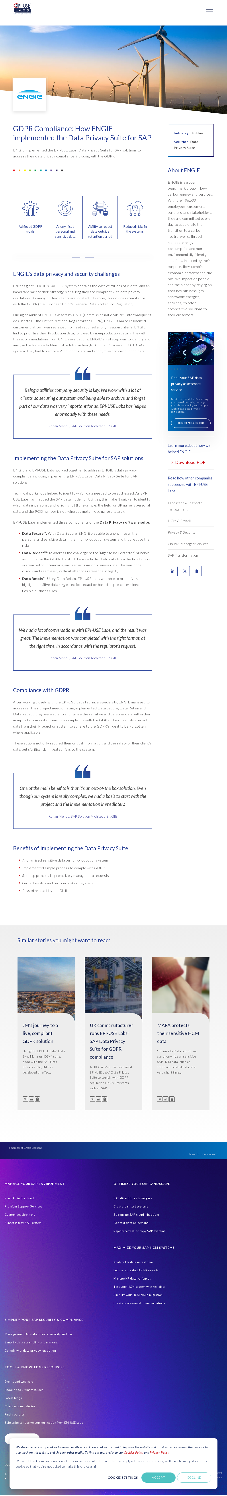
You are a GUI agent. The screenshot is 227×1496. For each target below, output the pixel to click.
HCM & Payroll (179, 520)
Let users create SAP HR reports (136, 1270)
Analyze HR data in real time (133, 1262)
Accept (158, 1477)
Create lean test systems (131, 1206)
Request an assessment (191, 423)
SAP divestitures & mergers (133, 1198)
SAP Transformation (183, 555)
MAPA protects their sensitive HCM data (178, 1033)
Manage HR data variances (132, 1278)
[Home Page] (22, 9)
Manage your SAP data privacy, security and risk (39, 1334)
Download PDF (186, 462)
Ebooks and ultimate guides (24, 1390)
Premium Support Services (23, 1206)
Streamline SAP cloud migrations (137, 1214)
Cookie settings (123, 1477)
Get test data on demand (131, 1223)
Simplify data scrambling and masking (31, 1342)
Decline (194, 1477)
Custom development (20, 1214)
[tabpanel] (82, 410)
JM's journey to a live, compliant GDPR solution (40, 1033)
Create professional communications (139, 1303)
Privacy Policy (159, 1452)
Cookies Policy (133, 1452)
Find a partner (14, 1414)
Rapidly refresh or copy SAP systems (139, 1231)
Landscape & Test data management (185, 506)
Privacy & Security (182, 532)
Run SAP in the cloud (19, 1198)
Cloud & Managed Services (188, 544)
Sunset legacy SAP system (23, 1223)
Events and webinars (19, 1381)
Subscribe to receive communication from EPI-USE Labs (44, 1422)
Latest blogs (13, 1398)
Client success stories (20, 1406)
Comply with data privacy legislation (30, 1350)
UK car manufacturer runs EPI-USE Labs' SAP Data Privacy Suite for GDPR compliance (111, 1041)
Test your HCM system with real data (140, 1286)
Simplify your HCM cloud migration (138, 1295)
